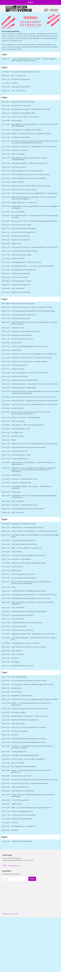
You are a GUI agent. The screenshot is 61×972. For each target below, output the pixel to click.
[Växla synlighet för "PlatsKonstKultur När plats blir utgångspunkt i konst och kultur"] (30, 642)
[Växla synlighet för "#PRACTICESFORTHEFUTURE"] (30, 841)
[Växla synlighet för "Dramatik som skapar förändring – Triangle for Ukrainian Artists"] (30, 380)
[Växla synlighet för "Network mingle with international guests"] (30, 266)
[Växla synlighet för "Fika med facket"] (30, 124)
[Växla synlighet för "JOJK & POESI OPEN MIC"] (30, 671)
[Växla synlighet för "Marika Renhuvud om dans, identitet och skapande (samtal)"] (30, 193)
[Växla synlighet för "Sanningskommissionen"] (30, 174)
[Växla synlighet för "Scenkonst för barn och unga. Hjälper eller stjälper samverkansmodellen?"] (30, 747)
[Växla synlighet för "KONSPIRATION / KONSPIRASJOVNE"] (30, 874)
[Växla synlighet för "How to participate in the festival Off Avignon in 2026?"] (30, 727)
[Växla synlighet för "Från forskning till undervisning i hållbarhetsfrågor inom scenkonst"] (30, 731)
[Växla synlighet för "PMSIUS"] (30, 473)
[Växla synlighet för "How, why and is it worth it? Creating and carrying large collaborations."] (30, 232)
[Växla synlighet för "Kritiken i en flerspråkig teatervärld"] (30, 866)
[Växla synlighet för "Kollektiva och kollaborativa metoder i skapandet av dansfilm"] (30, 137)
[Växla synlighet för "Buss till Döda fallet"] (30, 440)
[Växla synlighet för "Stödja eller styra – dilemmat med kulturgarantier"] (30, 457)
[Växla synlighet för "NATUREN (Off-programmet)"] (30, 141)
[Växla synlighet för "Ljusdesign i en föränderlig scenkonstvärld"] (30, 806)
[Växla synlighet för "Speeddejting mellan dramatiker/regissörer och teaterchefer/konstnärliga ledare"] (30, 575)
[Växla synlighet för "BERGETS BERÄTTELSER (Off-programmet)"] (30, 769)
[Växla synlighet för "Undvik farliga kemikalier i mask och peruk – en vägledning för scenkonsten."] (30, 523)
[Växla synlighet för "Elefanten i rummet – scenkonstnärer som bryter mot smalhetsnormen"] (30, 429)
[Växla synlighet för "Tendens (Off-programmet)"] (30, 289)
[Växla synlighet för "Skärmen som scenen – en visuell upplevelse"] (30, 449)
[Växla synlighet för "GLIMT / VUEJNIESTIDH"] (30, 160)
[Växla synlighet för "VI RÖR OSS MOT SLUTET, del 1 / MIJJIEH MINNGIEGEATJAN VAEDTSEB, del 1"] (30, 152)
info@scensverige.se (15, 914)
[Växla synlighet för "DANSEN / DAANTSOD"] (30, 189)
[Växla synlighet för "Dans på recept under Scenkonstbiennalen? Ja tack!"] (30, 793)
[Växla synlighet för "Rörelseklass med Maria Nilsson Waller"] (30, 116)
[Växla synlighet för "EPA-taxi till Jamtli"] (30, 607)
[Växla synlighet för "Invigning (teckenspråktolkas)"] (30, 89)
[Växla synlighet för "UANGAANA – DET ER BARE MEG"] (30, 519)
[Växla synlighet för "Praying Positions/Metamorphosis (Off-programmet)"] (30, 482)
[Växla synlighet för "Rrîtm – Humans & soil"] (30, 77)
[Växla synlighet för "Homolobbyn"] (30, 708)
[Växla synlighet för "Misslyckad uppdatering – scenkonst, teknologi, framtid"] (30, 170)
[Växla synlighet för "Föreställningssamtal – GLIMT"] (30, 461)
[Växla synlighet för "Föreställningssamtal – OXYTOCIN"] (30, 711)
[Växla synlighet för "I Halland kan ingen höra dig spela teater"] (30, 403)
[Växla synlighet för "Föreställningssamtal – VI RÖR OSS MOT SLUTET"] (30, 278)
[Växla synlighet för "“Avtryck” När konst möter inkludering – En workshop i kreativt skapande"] (30, 570)
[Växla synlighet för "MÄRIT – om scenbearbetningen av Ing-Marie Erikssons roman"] (30, 862)
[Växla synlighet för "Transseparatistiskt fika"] (30, 802)
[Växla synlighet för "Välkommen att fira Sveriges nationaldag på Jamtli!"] (30, 603)
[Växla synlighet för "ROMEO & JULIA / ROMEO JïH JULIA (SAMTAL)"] (30, 120)
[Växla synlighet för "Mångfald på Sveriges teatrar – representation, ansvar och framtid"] (30, 679)
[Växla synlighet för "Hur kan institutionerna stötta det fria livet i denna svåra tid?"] (30, 182)
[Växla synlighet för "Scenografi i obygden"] (30, 762)
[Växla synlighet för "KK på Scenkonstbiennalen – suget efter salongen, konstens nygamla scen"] (30, 683)
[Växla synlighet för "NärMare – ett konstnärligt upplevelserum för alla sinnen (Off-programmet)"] (30, 753)
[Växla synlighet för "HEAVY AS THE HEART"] (30, 305)
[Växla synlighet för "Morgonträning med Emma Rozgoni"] (30, 104)
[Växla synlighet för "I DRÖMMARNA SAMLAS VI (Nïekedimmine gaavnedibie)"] (30, 632)
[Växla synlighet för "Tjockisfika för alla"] (30, 465)
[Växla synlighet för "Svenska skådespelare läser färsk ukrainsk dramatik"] (30, 546)
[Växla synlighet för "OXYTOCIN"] (30, 704)
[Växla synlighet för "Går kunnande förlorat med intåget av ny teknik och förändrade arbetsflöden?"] (30, 647)
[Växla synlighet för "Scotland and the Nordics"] (30, 399)
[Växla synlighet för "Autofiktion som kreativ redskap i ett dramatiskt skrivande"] (30, 758)
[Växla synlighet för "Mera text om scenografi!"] (30, 781)
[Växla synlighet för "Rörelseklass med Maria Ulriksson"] (30, 355)
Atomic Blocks (14, 968)
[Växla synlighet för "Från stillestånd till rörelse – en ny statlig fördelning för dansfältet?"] (30, 282)
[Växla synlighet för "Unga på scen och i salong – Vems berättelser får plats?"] (30, 837)
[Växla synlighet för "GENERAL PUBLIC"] (30, 257)
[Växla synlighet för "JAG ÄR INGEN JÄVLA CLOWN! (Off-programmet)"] (30, 667)
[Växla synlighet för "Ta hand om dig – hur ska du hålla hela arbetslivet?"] (30, 810)
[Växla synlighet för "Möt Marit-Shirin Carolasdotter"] (30, 108)
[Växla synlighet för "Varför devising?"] (30, 696)
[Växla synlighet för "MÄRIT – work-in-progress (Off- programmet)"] (30, 588)
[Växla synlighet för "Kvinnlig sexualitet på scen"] (30, 494)
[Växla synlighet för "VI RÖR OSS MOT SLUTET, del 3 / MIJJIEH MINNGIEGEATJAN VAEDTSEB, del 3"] (30, 261)
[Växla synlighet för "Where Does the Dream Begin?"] (30, 237)
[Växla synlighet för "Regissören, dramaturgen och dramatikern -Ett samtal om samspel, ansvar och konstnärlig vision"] (30, 207)
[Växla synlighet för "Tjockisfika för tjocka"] (30, 347)
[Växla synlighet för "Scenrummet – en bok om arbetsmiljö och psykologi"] (30, 777)
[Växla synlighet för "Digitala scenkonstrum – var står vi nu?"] (30, 212)
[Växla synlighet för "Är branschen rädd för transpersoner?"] (30, 870)
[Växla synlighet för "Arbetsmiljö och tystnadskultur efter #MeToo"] (30, 351)
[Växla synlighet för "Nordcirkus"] (30, 85)
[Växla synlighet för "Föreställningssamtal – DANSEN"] (30, 297)
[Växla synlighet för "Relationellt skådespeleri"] (30, 723)
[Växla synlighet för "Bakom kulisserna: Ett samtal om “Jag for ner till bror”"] (30, 692)
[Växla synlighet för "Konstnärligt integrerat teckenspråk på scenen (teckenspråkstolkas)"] (30, 329)
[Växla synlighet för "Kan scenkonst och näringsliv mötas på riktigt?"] (30, 133)
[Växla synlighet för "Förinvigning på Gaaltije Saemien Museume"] (30, 73)
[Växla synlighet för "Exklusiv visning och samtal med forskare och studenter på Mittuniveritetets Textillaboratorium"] (30, 444)
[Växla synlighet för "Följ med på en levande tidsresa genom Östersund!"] (30, 596)
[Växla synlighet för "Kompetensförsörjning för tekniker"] (30, 659)
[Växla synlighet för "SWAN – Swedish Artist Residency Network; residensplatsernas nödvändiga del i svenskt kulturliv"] (30, 624)
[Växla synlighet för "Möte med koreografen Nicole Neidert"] (30, 241)
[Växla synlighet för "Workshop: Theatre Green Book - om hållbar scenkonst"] (30, 384)
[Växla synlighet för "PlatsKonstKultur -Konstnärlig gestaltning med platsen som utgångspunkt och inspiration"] (30, 217)
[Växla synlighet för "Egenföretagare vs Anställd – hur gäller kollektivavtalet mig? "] (30, 112)
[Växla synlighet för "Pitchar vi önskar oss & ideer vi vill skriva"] (30, 197)
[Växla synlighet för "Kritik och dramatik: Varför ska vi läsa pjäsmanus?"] (30, 178)
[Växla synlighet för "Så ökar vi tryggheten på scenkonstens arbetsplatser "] (30, 185)
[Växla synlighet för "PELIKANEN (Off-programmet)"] (30, 81)
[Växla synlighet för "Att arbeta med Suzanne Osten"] (30, 827)
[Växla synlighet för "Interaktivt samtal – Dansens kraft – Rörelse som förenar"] (30, 766)
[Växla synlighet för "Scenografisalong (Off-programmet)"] (30, 286)
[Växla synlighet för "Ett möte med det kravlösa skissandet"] (30, 619)
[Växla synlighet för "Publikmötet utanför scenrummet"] (30, 675)
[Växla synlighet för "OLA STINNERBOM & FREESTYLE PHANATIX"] (30, 818)
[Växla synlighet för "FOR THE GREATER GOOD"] (30, 388)
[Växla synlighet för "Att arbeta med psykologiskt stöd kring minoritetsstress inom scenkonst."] (30, 832)
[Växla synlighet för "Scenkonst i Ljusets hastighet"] (30, 253)
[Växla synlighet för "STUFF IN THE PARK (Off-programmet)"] (30, 245)
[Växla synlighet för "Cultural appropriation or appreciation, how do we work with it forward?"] (30, 408)
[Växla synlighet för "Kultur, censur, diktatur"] (30, 773)
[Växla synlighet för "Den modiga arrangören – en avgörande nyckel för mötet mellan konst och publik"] (30, 227)
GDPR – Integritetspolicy (10, 921)
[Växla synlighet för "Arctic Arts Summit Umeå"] (30, 293)
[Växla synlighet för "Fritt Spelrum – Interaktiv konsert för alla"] (30, 515)
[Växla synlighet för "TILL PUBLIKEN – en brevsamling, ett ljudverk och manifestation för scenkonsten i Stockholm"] (30, 797)
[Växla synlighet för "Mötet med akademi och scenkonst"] (30, 615)
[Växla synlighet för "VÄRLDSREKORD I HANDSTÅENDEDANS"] (30, 845)
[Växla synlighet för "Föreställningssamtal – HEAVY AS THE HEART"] (30, 688)
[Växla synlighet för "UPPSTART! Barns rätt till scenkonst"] (30, 359)
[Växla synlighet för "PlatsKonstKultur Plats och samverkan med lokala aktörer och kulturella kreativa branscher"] (30, 342)
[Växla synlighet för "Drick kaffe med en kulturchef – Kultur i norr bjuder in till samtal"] (30, 324)
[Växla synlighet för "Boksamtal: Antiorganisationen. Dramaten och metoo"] (30, 789)
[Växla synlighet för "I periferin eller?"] (30, 528)
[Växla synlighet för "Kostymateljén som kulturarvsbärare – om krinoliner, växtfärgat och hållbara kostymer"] (30, 498)
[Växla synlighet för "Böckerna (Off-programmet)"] (30, 338)
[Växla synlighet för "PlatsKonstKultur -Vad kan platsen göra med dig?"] (30, 565)
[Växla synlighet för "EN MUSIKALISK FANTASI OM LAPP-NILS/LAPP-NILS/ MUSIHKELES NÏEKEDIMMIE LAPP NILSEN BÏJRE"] (30, 533)
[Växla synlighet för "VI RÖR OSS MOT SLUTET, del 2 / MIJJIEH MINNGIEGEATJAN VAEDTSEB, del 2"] (30, 202)
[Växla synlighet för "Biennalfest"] (30, 885)
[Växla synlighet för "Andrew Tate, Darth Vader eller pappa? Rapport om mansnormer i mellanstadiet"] (30, 849)
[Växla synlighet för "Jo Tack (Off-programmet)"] (30, 854)
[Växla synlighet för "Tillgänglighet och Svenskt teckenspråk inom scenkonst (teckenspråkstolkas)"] (30, 165)
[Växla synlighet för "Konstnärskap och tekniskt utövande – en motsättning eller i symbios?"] (30, 637)
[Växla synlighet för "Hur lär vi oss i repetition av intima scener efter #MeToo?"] (30, 396)
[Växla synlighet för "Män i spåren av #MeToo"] (30, 156)
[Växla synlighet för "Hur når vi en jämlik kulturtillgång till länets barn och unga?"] (30, 367)
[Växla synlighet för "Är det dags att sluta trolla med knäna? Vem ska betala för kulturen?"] (30, 423)
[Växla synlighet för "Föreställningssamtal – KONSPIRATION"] (30, 881)
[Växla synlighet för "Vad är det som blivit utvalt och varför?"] (30, 584)
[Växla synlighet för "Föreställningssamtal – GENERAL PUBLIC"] (30, 413)
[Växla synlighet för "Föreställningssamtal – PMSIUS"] (30, 490)
